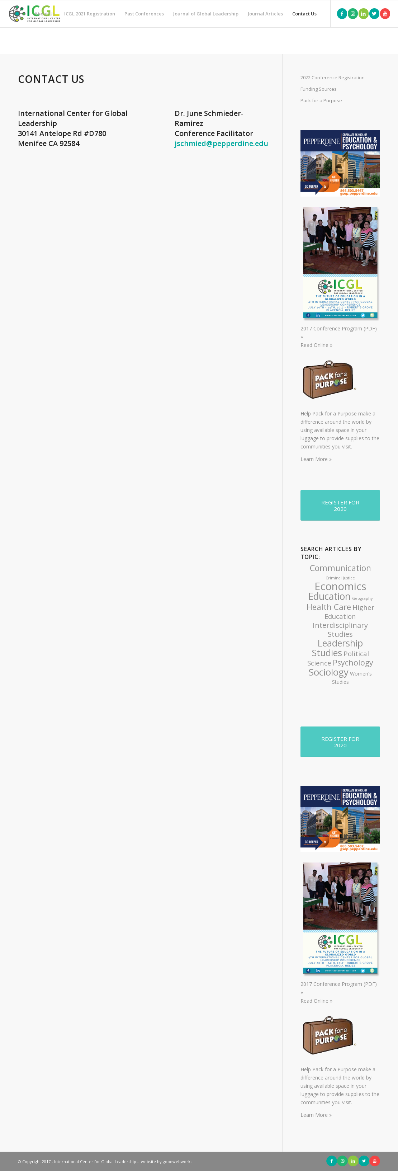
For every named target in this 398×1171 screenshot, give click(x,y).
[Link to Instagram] (353, 13)
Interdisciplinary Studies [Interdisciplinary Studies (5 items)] (340, 629)
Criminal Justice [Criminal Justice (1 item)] (340, 577)
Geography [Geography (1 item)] (362, 598)
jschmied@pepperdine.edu (221, 143)
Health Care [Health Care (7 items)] (329, 606)
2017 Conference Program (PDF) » (340, 328)
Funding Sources (318, 89)
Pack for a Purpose (321, 100)
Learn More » (316, 459)
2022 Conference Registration (332, 77)
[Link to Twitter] (374, 13)
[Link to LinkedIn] (364, 13)
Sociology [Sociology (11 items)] (329, 672)
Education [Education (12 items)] (329, 596)
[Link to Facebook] (342, 13)
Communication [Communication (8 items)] (340, 568)
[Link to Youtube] (385, 13)
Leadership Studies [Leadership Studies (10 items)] (337, 648)
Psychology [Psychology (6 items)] (353, 662)
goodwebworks (177, 1161)
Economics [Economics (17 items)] (340, 586)
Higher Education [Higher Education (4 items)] (349, 612)
